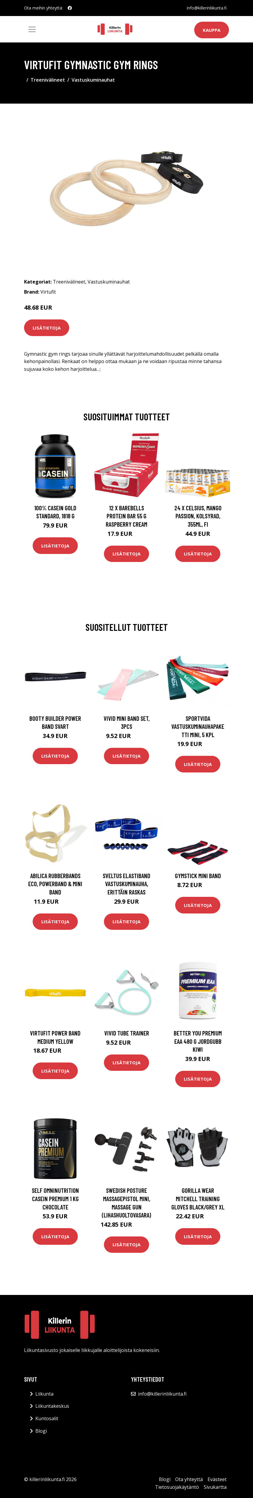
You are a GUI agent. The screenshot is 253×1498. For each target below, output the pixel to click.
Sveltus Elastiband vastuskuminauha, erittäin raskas (126, 884)
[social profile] (69, 8)
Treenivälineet (48, 80)
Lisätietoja (47, 328)
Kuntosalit (46, 1418)
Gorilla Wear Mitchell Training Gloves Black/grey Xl (197, 1198)
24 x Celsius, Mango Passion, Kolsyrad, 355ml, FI (198, 516)
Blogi (41, 1431)
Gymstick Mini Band (198, 875)
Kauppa (211, 30)
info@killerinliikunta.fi (207, 8)
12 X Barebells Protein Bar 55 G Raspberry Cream (126, 516)
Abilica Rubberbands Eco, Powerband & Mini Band (55, 884)
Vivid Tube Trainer (126, 1033)
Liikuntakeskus (52, 1406)
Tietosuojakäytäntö (177, 1487)
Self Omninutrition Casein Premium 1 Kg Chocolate (55, 1198)
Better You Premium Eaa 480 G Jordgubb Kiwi (198, 1041)
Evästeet (217, 1479)
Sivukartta (215, 1487)
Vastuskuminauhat (93, 80)
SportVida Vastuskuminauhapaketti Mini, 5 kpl (197, 726)
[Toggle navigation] (32, 29)
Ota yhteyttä (189, 1479)
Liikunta (44, 1394)
